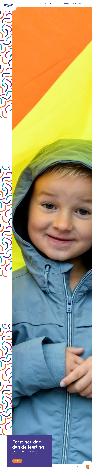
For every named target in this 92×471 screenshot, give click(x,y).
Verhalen (51, 3)
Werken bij (66, 3)
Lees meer (16, 460)
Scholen (58, 3)
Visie (45, 3)
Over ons (74, 3)
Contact (81, 3)
